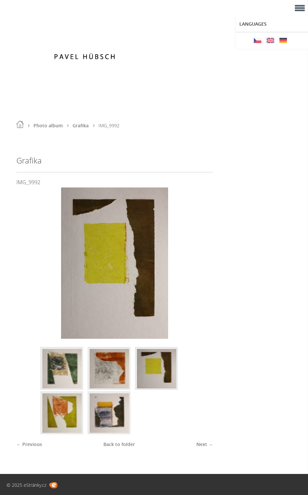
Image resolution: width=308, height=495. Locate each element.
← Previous (29, 444)
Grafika (81, 125)
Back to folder (119, 444)
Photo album (48, 125)
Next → (204, 444)
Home (20, 124)
